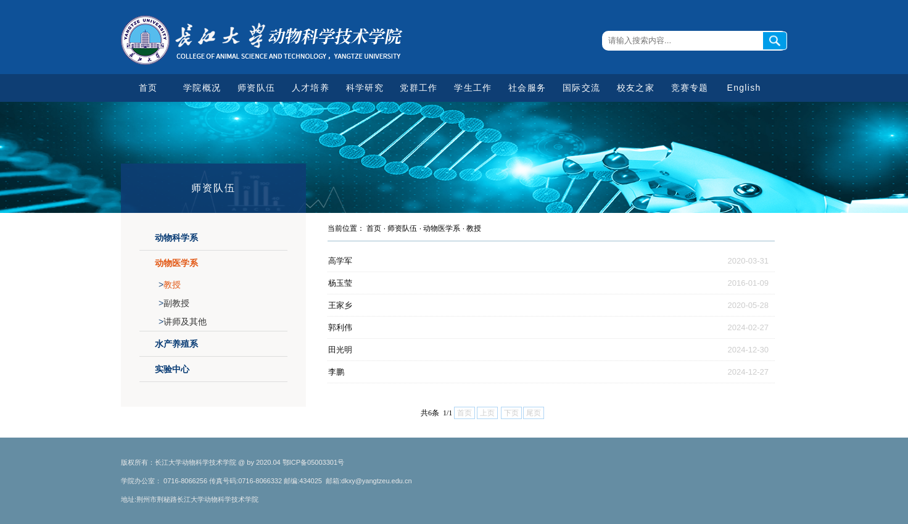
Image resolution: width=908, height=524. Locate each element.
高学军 (340, 260)
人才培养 (310, 88)
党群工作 (418, 88)
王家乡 (340, 305)
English (744, 88)
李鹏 (336, 371)
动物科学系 (176, 238)
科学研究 (365, 88)
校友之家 (635, 88)
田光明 (340, 349)
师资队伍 (256, 88)
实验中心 (172, 369)
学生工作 (473, 88)
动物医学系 (176, 263)
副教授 (174, 303)
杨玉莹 (340, 283)
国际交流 (581, 88)
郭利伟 (340, 327)
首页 (148, 88)
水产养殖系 (176, 344)
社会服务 (527, 88)
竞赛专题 (690, 88)
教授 (170, 284)
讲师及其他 (183, 321)
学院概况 (202, 88)
